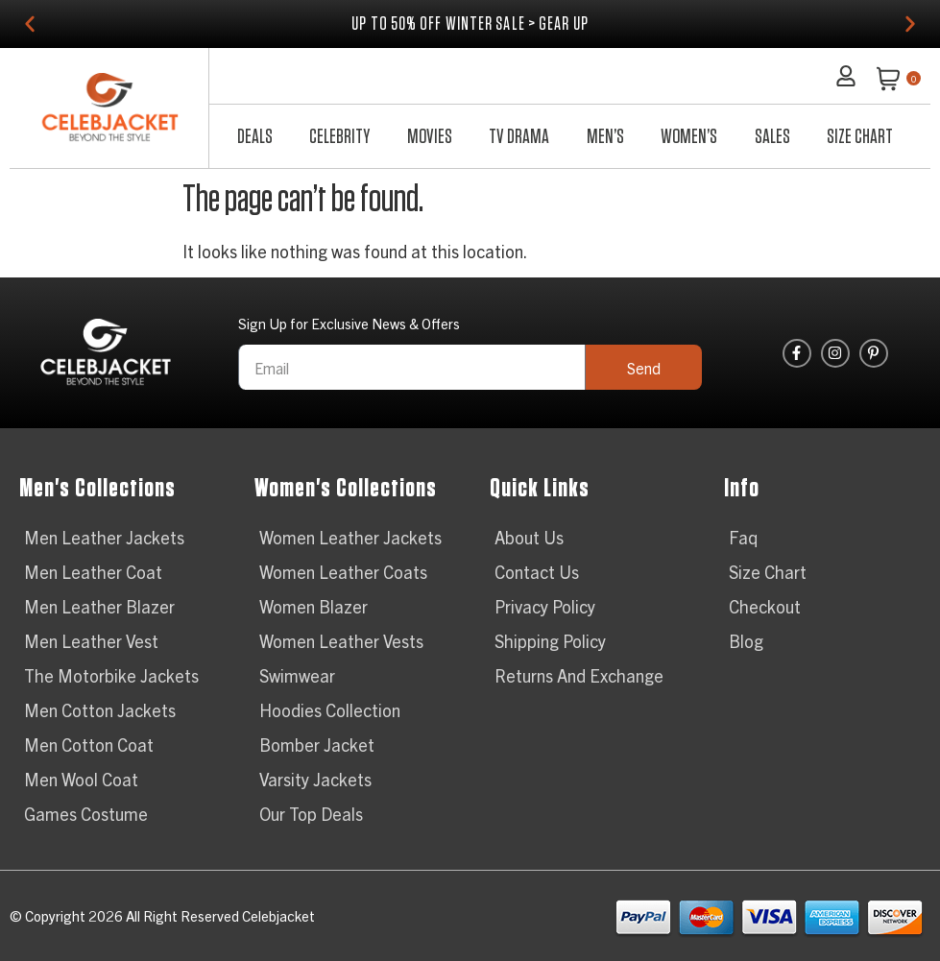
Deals (255, 136)
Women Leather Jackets (350, 537)
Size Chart (860, 136)
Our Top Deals (311, 814)
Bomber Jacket (316, 744)
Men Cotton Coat (89, 744)
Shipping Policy (550, 641)
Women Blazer (313, 606)
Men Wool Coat (81, 779)
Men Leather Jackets (104, 537)
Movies (429, 136)
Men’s (605, 136)
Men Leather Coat (93, 572)
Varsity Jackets (315, 779)
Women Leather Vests (341, 641)
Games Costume (86, 814)
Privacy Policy (544, 606)
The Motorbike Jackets (111, 675)
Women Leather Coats (343, 572)
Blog (746, 641)
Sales (772, 136)
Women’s (689, 136)
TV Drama (519, 136)
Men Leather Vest (91, 641)
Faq (743, 537)
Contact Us (536, 572)
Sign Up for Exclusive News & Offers (349, 324)
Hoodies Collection (329, 710)
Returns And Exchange (578, 675)
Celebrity (339, 136)
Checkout (765, 606)
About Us (529, 537)
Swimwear (297, 675)
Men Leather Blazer (99, 606)
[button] (29, 24)
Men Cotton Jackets (100, 710)
